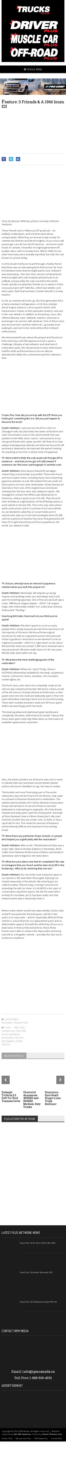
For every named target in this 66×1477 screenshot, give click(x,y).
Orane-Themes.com (52, 1434)
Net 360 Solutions (22, 1434)
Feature (21, 1030)
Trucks (6, 1044)
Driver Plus (7, 1438)
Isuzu (5, 1034)
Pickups (19, 1037)
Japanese (15, 1034)
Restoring (8, 1041)
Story (19, 1041)
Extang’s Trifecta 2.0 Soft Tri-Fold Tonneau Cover (11, 1097)
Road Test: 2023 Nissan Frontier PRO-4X (38, 1301)
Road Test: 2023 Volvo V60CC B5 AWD (37, 1243)
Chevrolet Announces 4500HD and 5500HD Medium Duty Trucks (31, 1100)
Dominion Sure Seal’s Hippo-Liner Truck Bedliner (53, 1098)
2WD (22, 1027)
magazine (7, 1037)
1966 (16, 1027)
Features (7, 1022)
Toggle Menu (33, 69)
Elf (13, 1030)
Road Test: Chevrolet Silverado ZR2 (36, 1272)
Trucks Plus (21, 1022)
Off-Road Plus (41, 1438)
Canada (6, 1030)
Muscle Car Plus (23, 1438)
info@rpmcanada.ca (38, 1371)
